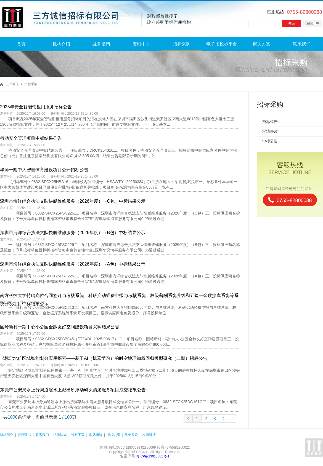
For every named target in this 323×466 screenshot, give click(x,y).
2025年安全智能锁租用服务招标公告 (36, 107)
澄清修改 (270, 131)
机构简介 (6, 435)
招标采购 (181, 44)
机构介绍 (61, 44)
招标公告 (270, 121)
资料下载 (77, 435)
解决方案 (262, 44)
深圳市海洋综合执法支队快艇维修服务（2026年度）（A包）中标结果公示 (72, 264)
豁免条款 (131, 435)
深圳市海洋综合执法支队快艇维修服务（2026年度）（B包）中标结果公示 (72, 232)
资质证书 (24, 435)
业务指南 (101, 44)
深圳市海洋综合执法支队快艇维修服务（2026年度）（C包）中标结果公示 (72, 201)
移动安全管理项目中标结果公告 (31, 138)
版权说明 (113, 435)
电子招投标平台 (221, 44)
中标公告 (270, 141)
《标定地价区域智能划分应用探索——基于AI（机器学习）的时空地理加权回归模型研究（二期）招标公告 (103, 358)
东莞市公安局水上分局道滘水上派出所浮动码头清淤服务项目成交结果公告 (73, 389)
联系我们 (302, 44)
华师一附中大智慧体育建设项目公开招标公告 (44, 169)
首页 (21, 44)
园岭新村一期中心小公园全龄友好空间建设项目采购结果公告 (59, 327)
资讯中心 (141, 44)
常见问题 (95, 435)
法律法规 (60, 435)
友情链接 (149, 435)
